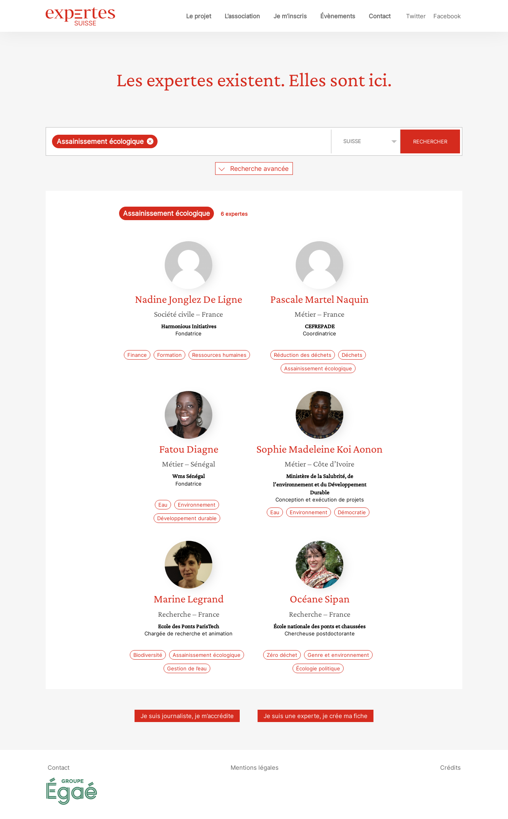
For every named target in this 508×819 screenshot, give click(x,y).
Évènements (337, 16)
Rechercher (430, 141)
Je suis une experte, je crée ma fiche (316, 716)
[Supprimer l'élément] (150, 141)
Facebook (447, 16)
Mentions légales (255, 767)
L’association (242, 16)
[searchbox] (241, 141)
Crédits (450, 767)
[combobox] (189, 141)
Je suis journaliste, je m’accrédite (187, 716)
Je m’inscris (290, 16)
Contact (380, 16)
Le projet (198, 16)
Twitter (416, 16)
